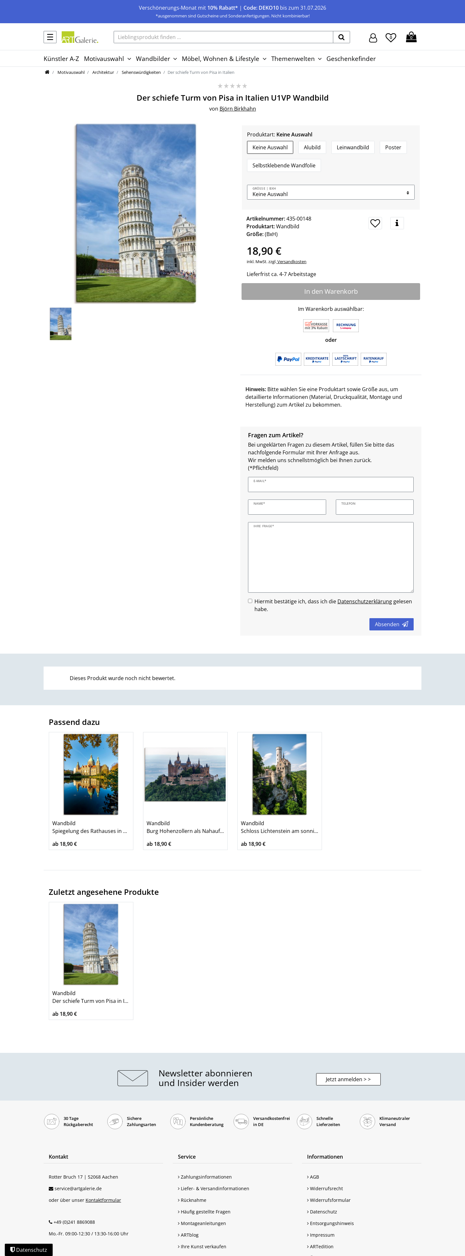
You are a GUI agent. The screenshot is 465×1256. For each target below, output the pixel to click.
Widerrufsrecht (325, 1188)
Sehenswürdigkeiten (141, 72)
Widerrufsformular (329, 1200)
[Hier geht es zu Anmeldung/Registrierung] (373, 37)
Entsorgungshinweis (330, 1223)
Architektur (102, 72)
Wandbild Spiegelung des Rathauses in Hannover (91, 827)
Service (187, 1156)
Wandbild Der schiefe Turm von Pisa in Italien (91, 997)
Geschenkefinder (351, 58)
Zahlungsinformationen (205, 1177)
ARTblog (188, 1235)
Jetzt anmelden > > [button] (348, 1079)
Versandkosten (291, 261)
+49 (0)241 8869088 (74, 1222)
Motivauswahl (104, 58)
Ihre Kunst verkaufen (202, 1246)
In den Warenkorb (331, 291)
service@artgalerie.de (78, 1188)
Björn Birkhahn (238, 108)
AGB (313, 1177)
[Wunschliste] (391, 37)
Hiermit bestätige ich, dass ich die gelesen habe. (333, 605)
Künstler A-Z (61, 58)
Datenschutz (322, 1212)
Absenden (391, 624)
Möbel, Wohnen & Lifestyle (220, 58)
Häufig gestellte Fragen (204, 1212)
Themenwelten (293, 58)
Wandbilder (153, 58)
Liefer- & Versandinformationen (213, 1188)
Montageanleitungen (202, 1223)
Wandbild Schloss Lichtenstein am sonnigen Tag (279, 827)
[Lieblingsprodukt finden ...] (223, 37)
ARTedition (320, 1246)
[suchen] (341, 37)
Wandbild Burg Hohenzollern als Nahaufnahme (185, 827)
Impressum (321, 1235)
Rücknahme (192, 1200)
